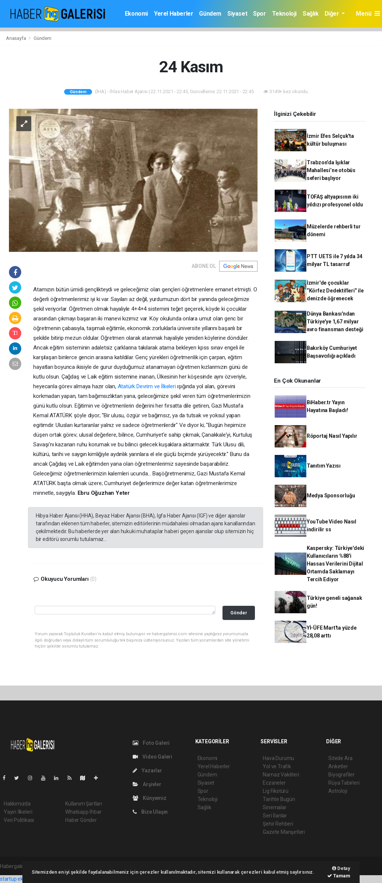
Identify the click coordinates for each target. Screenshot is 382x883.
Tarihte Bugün (279, 799)
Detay (341, 868)
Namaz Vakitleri (281, 775)
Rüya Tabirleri (343, 783)
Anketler (338, 766)
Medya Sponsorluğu (331, 496)
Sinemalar (274, 807)
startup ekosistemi (21, 879)
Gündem (210, 13)
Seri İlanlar (275, 816)
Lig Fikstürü (275, 791)
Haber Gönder (81, 820)
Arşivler (147, 784)
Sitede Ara (340, 758)
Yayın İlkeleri (18, 812)
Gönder (238, 612)
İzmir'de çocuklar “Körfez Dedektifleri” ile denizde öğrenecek (335, 290)
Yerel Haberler (173, 13)
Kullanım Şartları (83, 804)
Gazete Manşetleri (284, 832)
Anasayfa (16, 38)
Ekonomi (136, 13)
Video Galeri (152, 757)
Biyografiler (341, 775)
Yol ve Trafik (277, 766)
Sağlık (311, 13)
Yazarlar (147, 770)
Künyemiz (150, 798)
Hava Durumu (278, 758)
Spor (259, 13)
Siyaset (237, 13)
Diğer (333, 13)
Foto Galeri (151, 743)
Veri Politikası (19, 820)
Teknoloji (284, 13)
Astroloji (337, 791)
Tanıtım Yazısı (324, 466)
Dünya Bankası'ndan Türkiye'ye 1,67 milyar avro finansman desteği (335, 321)
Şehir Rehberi (278, 824)
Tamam (338, 876)
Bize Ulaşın (150, 812)
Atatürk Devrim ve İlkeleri (147, 386)
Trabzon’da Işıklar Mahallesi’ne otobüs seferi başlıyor (331, 170)
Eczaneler (274, 783)
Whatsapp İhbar (83, 812)
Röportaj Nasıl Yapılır (332, 436)
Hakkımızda (17, 804)
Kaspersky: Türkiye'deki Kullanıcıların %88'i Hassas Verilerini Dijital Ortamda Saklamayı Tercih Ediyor (335, 563)
